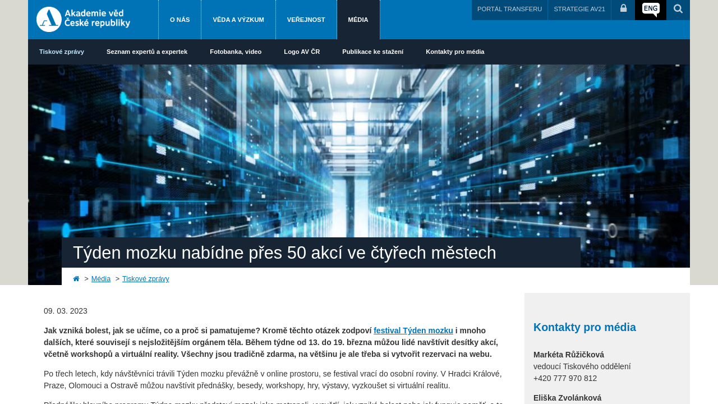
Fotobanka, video (235, 51)
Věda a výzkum (238, 19)
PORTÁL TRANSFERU (509, 9)
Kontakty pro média (455, 51)
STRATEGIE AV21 (579, 9)
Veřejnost (306, 19)
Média (358, 19)
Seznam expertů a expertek (147, 51)
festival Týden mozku (413, 330)
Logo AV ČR (302, 51)
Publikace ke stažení (372, 51)
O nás (180, 19)
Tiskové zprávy (61, 51)
